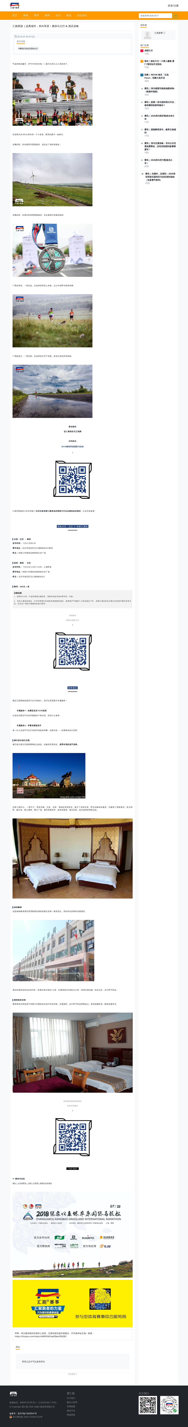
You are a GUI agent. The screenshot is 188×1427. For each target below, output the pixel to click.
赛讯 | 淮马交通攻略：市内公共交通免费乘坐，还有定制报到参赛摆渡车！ (160, 146)
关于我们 (71, 1398)
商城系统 (71, 1414)
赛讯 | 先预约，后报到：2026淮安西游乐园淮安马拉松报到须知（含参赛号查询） (160, 176)
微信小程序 (72, 1402)
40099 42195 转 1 (28, 1402)
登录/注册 (173, 5)
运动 (58, 15)
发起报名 (82, 15)
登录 (24, 1361)
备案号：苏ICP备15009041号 (23, 1413)
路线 (68, 15)
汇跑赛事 (158, 32)
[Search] (155, 15)
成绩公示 (148, 50)
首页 (14, 15)
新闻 (47, 15)
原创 (25, 15)
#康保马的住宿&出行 (28, 48)
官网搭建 (71, 1406)
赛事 (36, 15)
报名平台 (71, 1410)
